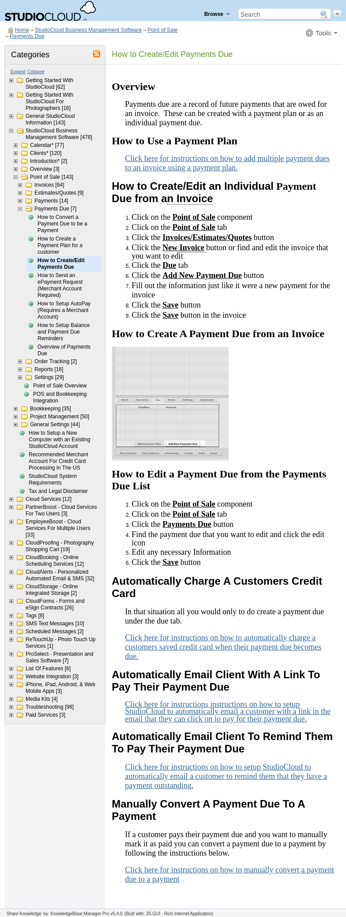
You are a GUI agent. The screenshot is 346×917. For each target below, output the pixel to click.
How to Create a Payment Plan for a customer (60, 245)
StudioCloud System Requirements (53, 479)
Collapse (36, 71)
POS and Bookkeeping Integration (59, 397)
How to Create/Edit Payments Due (61, 263)
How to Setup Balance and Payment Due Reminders (64, 332)
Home (22, 30)
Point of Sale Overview (59, 386)
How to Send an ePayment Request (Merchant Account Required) (60, 285)
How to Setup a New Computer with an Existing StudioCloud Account (59, 439)
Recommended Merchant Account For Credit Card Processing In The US (58, 461)
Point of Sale (162, 30)
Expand (18, 71)
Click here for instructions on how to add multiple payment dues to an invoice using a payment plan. (227, 163)
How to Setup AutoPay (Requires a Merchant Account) (64, 310)
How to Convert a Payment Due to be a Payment (62, 223)
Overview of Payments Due (64, 350)
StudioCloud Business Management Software (88, 30)
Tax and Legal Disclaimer (58, 491)
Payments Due (27, 36)
